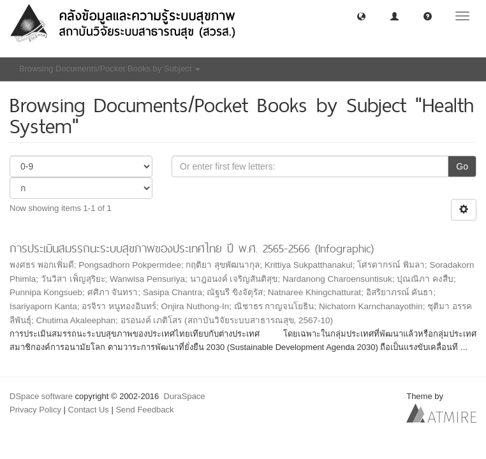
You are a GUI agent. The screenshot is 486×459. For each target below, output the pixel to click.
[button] (361, 15)
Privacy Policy (35, 409)
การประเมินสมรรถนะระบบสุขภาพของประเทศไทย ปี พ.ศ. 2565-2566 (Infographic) (192, 248)
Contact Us (88, 409)
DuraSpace (184, 396)
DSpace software (41, 396)
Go (462, 166)
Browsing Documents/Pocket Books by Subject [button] (109, 68)
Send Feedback (144, 409)
